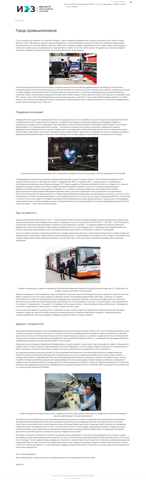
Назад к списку (19, 20)
